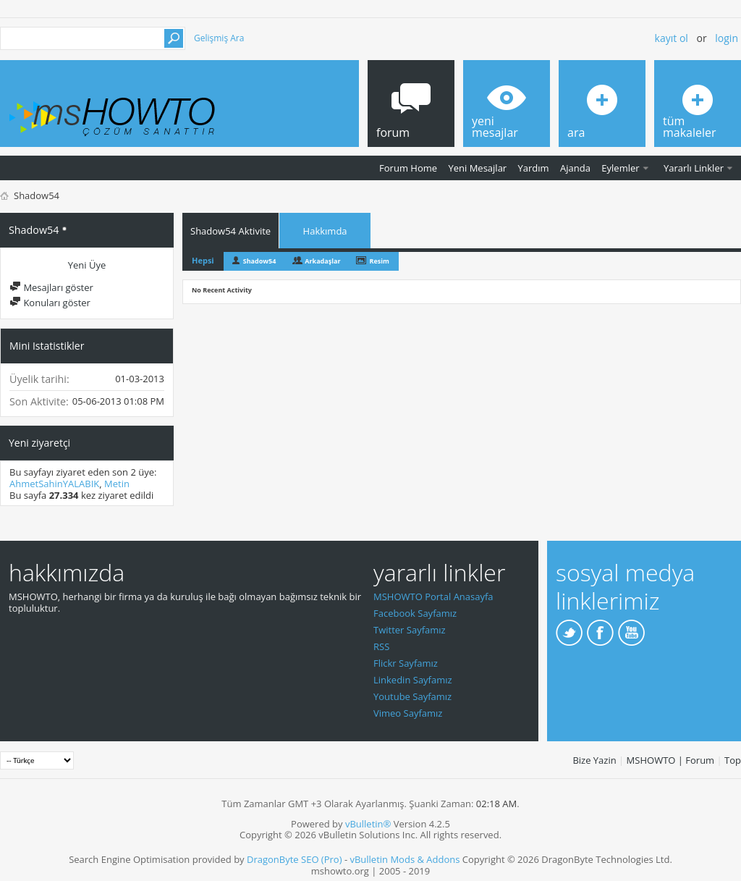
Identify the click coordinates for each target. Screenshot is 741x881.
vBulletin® (368, 823)
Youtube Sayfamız (412, 696)
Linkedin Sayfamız (412, 679)
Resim (379, 261)
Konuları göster (49, 302)
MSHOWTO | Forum (671, 760)
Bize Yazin (594, 760)
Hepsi (203, 260)
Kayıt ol (671, 38)
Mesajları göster (51, 287)
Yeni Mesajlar (477, 167)
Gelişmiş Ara (219, 38)
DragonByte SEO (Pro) (294, 859)
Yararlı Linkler (694, 167)
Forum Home (408, 167)
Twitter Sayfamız (409, 629)
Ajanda (575, 167)
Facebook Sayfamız (415, 613)
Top (732, 760)
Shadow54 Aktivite (230, 230)
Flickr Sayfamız (405, 663)
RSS (381, 646)
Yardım (533, 167)
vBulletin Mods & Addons (405, 859)
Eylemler (620, 167)
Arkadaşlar (322, 261)
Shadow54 (259, 261)
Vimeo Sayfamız (407, 713)
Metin (117, 483)
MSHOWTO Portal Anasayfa (433, 596)
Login (726, 38)
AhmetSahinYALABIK (54, 483)
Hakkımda (325, 230)
